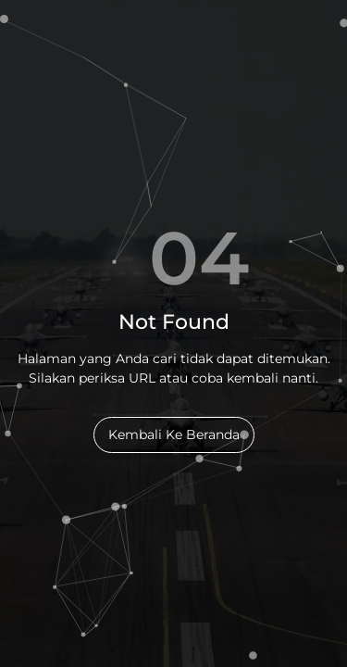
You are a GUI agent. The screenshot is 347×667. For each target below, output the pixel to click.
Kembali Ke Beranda (174, 434)
